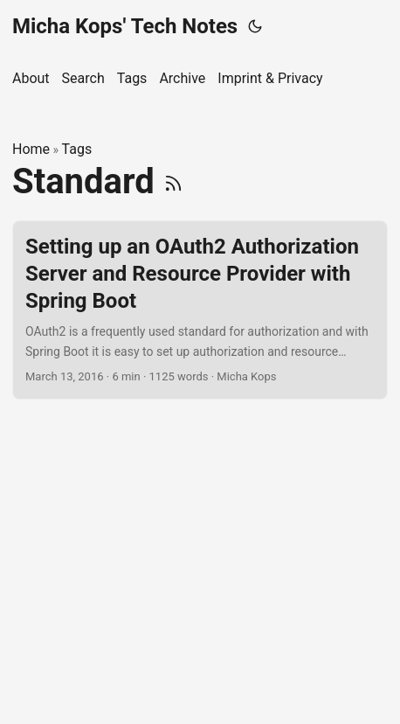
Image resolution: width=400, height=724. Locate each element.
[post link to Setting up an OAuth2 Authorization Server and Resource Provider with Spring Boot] (200, 310)
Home (31, 149)
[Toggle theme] (255, 26)
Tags (77, 149)
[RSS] (173, 181)
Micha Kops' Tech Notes (125, 26)
